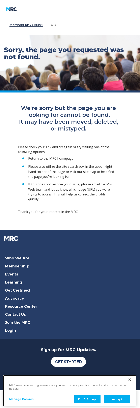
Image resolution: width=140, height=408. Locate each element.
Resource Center (21, 306)
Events (11, 274)
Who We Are (17, 258)
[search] (89, 9)
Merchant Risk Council (26, 25)
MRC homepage (61, 158)
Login (10, 330)
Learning (13, 282)
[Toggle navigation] (38, 9)
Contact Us (15, 314)
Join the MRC (17, 322)
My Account (65, 9)
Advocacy (14, 298)
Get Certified (17, 290)
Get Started (68, 362)
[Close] (129, 399)
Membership (17, 266)
